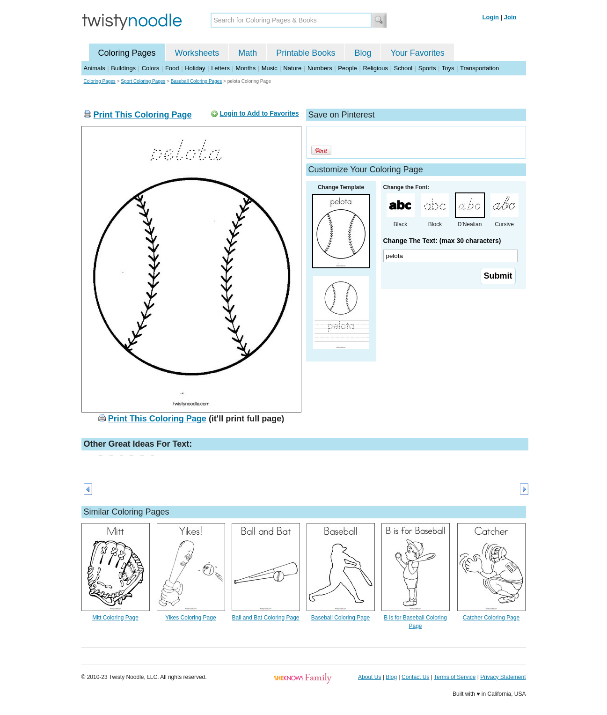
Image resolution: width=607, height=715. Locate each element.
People (347, 68)
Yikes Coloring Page (190, 617)
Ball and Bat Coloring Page (265, 617)
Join (510, 17)
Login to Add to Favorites (259, 113)
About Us (369, 677)
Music (270, 68)
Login (491, 17)
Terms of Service (454, 677)
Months (246, 68)
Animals (94, 68)
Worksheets (197, 53)
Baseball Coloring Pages (196, 81)
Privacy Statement (503, 677)
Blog (362, 53)
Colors (151, 68)
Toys (448, 68)
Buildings (123, 68)
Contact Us (415, 677)
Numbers (319, 68)
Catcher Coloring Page (491, 617)
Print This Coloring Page (143, 114)
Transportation (479, 68)
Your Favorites (417, 53)
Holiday (195, 68)
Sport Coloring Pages (143, 81)
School (403, 68)
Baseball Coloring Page (340, 617)
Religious (375, 68)
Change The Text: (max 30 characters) (442, 240)
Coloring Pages (127, 53)
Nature (292, 68)
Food (172, 68)
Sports (427, 68)
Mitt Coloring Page (115, 617)
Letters (220, 68)
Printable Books (305, 53)
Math (247, 53)
